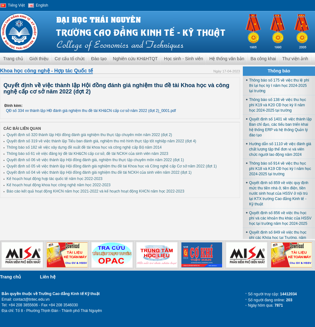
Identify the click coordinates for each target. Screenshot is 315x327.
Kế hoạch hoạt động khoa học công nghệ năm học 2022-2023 (58, 185)
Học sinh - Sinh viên (183, 58)
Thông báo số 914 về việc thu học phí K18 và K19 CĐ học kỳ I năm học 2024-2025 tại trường (280, 168)
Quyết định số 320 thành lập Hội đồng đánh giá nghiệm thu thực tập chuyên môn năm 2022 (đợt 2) (89, 135)
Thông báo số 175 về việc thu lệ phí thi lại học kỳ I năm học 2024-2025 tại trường (279, 85)
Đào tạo (99, 58)
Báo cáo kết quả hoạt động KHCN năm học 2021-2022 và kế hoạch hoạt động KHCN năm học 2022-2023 (95, 191)
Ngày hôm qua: (265, 305)
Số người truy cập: (272, 294)
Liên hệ (47, 276)
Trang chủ (13, 58)
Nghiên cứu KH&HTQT (135, 58)
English (42, 5)
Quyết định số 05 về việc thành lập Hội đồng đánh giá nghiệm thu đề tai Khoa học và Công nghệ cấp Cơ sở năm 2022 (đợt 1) (112, 166)
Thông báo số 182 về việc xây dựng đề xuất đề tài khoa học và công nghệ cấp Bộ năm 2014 (84, 147)
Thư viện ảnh (295, 58)
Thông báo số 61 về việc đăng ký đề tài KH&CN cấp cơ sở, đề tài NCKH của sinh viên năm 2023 (87, 153)
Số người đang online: (270, 300)
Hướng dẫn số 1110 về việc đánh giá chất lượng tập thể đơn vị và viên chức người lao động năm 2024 (280, 149)
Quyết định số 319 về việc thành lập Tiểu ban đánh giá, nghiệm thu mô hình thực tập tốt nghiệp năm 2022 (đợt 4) (101, 141)
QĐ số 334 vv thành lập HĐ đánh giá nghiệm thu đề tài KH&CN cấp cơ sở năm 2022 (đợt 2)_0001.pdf (91, 110)
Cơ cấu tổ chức (70, 58)
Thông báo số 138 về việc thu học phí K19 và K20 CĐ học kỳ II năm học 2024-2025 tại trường (277, 105)
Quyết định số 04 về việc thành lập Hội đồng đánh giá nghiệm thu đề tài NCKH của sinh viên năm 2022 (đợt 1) (99, 172)
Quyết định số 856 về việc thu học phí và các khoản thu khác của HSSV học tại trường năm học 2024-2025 (280, 218)
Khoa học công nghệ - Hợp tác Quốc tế (46, 70)
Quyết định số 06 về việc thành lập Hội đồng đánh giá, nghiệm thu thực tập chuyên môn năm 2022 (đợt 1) (95, 160)
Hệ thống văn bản (226, 58)
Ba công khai (263, 58)
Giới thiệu (39, 58)
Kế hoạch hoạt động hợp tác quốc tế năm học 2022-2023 (55, 179)
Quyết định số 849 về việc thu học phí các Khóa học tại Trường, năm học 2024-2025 (278, 237)
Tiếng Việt (16, 5)
